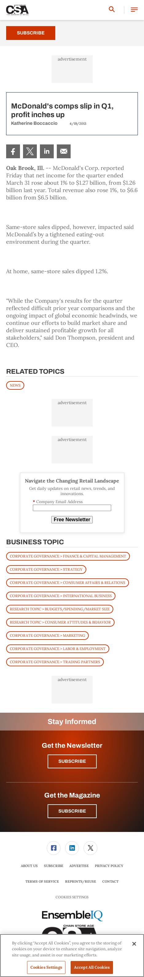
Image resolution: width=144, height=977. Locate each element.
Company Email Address (58, 501)
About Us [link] (29, 866)
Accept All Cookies (92, 967)
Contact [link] (110, 881)
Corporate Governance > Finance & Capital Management (68, 556)
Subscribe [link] (53, 866)
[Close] (134, 944)
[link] (13, 151)
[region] (72, 955)
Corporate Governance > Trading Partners (55, 662)
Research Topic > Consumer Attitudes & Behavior (60, 622)
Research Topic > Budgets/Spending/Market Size (60, 609)
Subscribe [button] (72, 761)
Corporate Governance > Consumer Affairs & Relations (67, 582)
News (15, 385)
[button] (134, 10)
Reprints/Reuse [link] (80, 881)
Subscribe (31, 32)
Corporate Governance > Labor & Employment (58, 648)
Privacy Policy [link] (109, 866)
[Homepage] (17, 10)
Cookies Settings (72, 897)
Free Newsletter (72, 519)
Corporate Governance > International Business (61, 595)
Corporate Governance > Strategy (46, 569)
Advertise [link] (79, 866)
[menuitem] (13, 151)
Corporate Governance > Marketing (47, 635)
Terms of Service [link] (42, 881)
